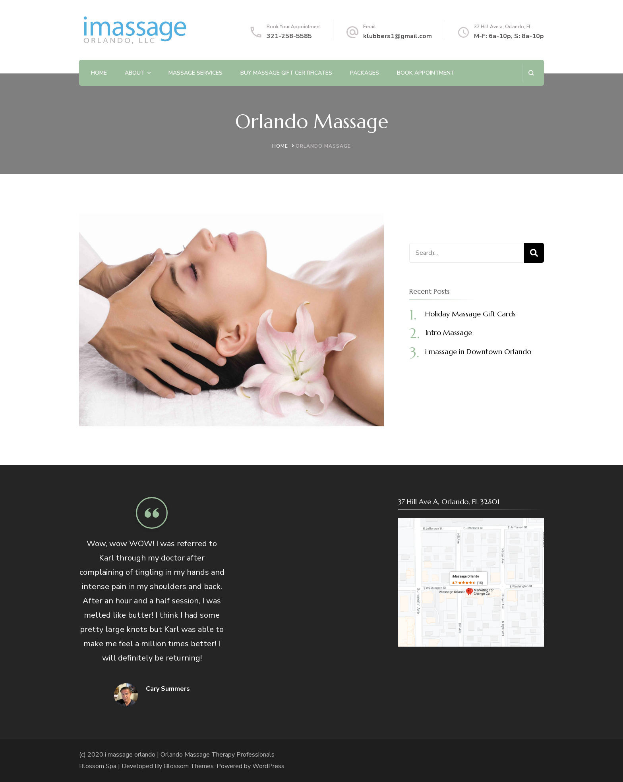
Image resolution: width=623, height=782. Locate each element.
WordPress (268, 766)
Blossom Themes (189, 766)
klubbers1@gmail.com (397, 36)
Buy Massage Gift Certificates (286, 73)
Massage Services (195, 73)
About (135, 73)
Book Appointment (426, 73)
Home (99, 73)
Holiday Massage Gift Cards (470, 313)
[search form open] (531, 73)
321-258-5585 (289, 36)
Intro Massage (448, 332)
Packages (364, 73)
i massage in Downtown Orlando (478, 351)
